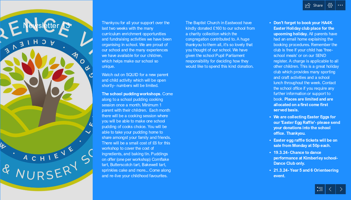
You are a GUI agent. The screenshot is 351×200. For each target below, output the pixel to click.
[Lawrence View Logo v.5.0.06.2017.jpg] (46, 100)
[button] (314, 5)
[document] (175, 100)
